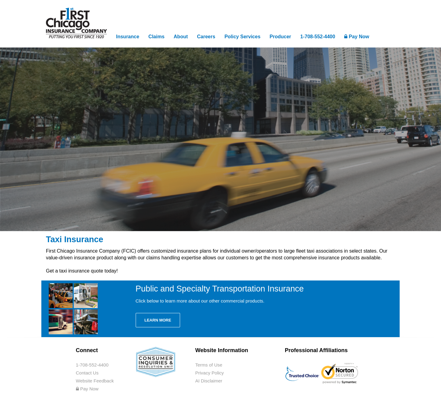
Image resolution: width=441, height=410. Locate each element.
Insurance (127, 36)
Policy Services (242, 36)
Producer (280, 36)
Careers (206, 36)
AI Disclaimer (208, 380)
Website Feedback (95, 380)
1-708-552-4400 (317, 36)
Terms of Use (208, 364)
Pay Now (356, 36)
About (181, 36)
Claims (156, 36)
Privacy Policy (209, 372)
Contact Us (87, 372)
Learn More (158, 320)
